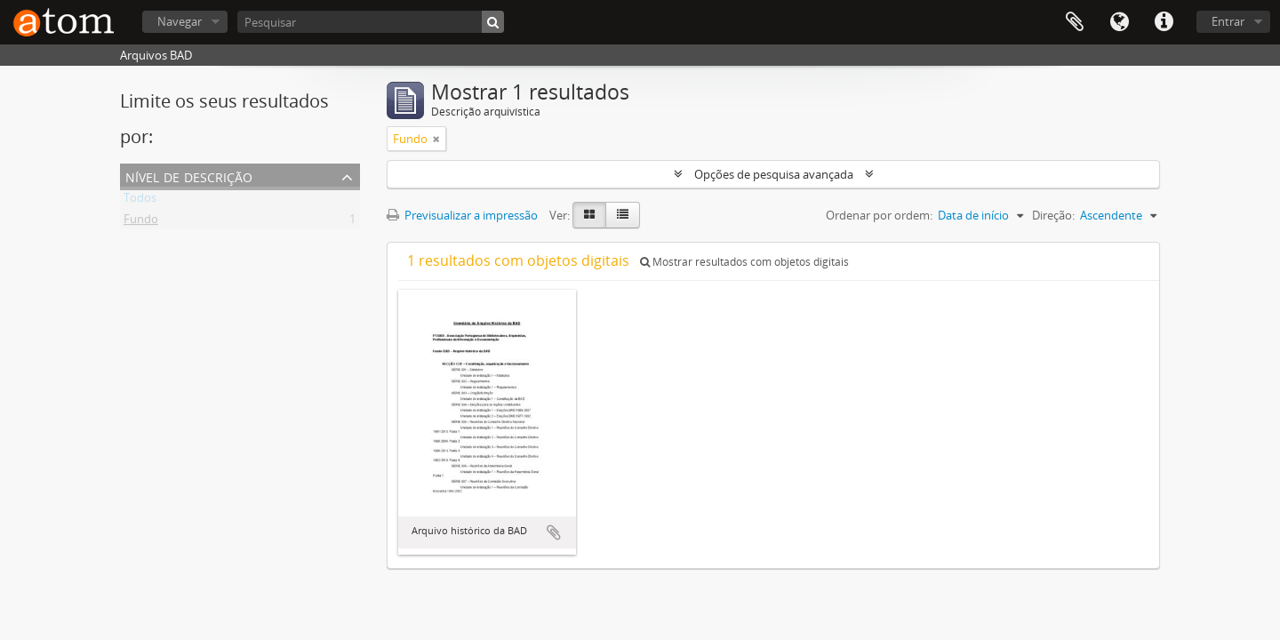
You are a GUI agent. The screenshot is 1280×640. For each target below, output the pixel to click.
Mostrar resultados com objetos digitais (744, 261)
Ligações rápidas (1163, 22)
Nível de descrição (188, 176)
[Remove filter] (436, 139)
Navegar (179, 21)
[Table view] (622, 215)
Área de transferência (1074, 22)
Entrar (1228, 21)
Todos (140, 201)
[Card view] (589, 215)
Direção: (1053, 215)
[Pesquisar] (370, 22)
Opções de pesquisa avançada (774, 174)
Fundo (141, 222)
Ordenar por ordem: (879, 215)
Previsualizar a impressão (462, 215)
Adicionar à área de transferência (554, 532)
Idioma (1119, 22)
